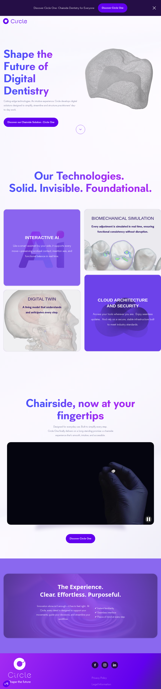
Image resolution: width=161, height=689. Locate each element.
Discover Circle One (113, 7)
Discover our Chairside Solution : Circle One (30, 122)
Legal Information (101, 684)
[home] (15, 21)
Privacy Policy (99, 677)
